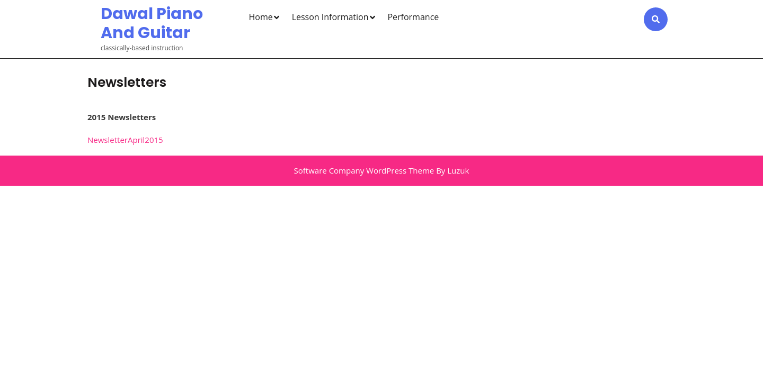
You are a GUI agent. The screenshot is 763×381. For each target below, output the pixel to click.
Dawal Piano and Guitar (152, 23)
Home (261, 17)
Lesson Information (330, 17)
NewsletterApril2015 (125, 139)
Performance (413, 17)
